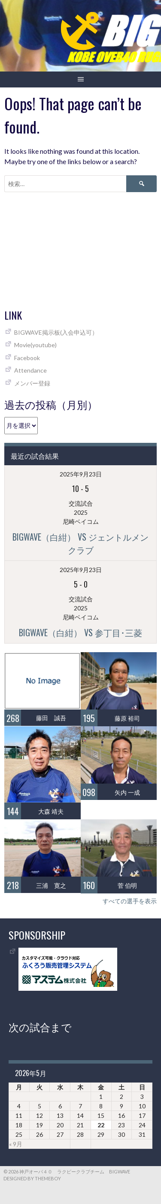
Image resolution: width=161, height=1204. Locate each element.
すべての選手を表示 (130, 901)
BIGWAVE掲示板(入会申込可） (56, 332)
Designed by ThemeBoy (32, 1178)
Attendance (30, 370)
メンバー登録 (32, 383)
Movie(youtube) (35, 344)
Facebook (27, 357)
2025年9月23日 (81, 474)
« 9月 (15, 1144)
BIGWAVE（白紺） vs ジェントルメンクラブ (80, 543)
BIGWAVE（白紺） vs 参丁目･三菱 (80, 632)
